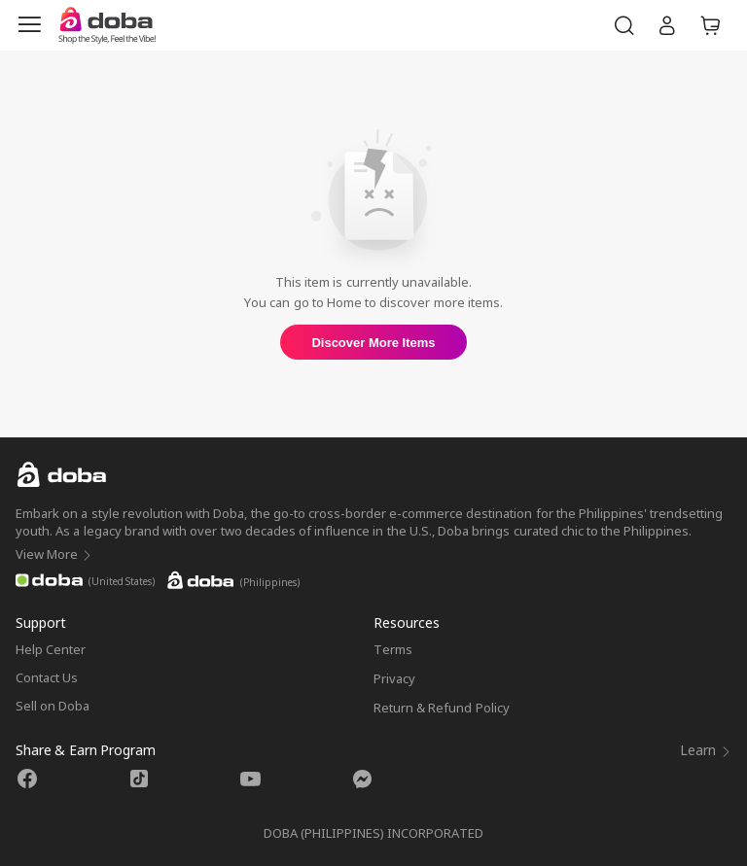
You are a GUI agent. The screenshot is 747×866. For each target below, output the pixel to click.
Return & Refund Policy (442, 707)
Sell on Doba (52, 705)
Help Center (51, 649)
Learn (705, 750)
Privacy (394, 678)
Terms (393, 649)
